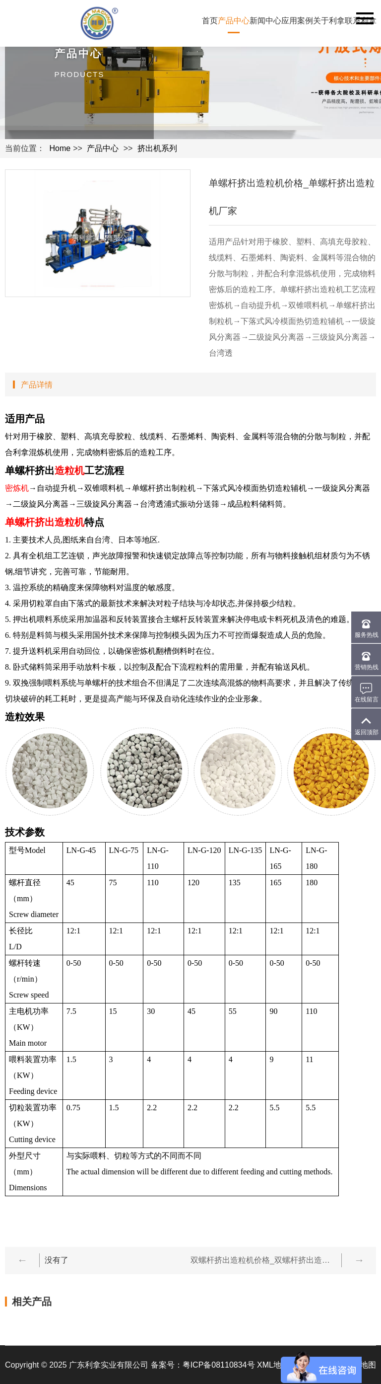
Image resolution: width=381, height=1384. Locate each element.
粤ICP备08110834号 (219, 1365)
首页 (210, 20)
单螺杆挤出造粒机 (44, 522)
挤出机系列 (157, 148)
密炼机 (17, 488)
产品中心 (234, 20)
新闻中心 (265, 20)
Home (59, 148)
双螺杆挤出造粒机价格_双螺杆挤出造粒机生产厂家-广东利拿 (263, 1260)
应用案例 (297, 20)
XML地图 (273, 1365)
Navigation (365, 18)
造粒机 (69, 470)
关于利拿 (329, 20)
